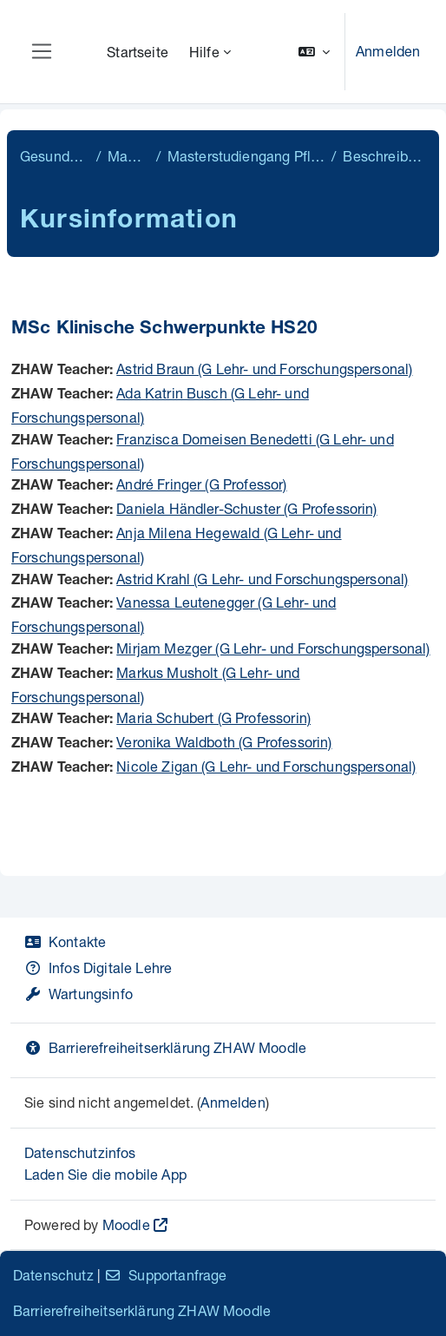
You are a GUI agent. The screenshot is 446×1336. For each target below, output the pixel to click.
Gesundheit (54, 156)
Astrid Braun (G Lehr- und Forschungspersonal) (264, 368)
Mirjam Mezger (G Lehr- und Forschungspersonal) (273, 648)
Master (128, 156)
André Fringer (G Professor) (201, 484)
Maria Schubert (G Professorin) (213, 717)
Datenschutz (53, 1275)
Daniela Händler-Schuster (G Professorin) (246, 508)
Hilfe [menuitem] (204, 51)
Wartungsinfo (78, 993)
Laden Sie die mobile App (105, 1174)
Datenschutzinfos (80, 1152)
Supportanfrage (165, 1275)
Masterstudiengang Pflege (246, 156)
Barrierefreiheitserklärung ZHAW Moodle (165, 1047)
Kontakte (65, 941)
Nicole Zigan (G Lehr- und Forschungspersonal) (266, 766)
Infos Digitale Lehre (98, 967)
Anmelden (388, 51)
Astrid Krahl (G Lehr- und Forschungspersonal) (262, 578)
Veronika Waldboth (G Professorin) (223, 742)
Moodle (126, 1224)
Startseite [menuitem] (137, 51)
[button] (314, 51)
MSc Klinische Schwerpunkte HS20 (164, 329)
